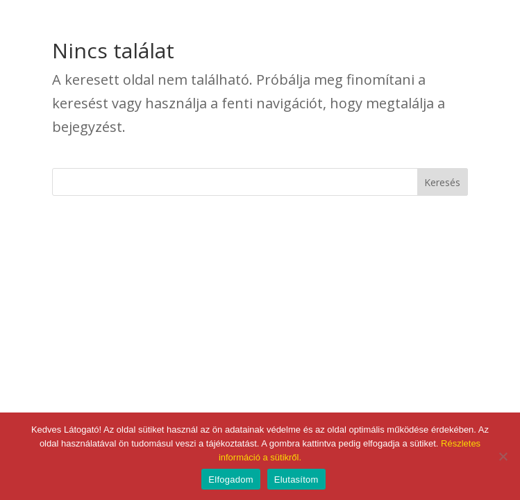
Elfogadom (230, 479)
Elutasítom (296, 479)
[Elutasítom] (503, 456)
